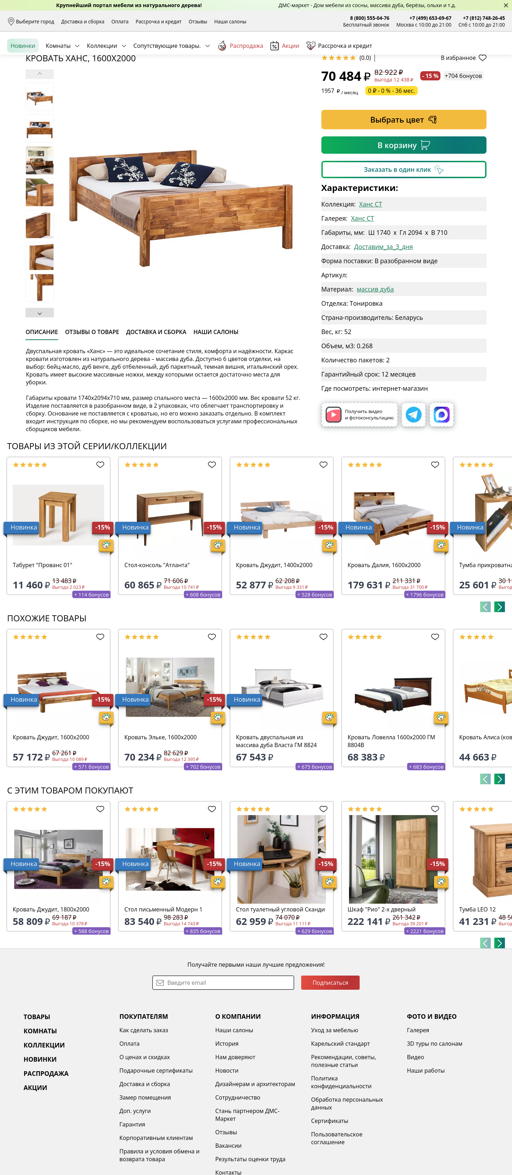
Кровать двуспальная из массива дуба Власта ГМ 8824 (276, 795)
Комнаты (58, 77)
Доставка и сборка (83, 21)
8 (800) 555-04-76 (369, 18)
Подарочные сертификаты (156, 1125)
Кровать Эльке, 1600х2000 (160, 792)
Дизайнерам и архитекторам (255, 1138)
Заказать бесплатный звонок (472, 77)
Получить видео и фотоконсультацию (360, 469)
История (226, 1098)
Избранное (463, 53)
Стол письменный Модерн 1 (163, 964)
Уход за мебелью (334, 1085)
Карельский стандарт (340, 1098)
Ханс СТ (370, 258)
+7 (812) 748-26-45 (484, 18)
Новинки (23, 77)
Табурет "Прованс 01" (42, 619)
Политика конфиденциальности (341, 1137)
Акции (284, 77)
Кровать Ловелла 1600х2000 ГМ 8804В (391, 795)
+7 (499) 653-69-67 (430, 18)
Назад (25, 94)
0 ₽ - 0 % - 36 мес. (391, 145)
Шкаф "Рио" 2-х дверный (382, 964)
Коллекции (102, 77)
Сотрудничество (237, 1152)
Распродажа (240, 78)
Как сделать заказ (143, 1085)
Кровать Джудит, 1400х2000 (274, 619)
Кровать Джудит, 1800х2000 (51, 964)
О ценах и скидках (144, 1111)
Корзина (494, 53)
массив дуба (375, 343)
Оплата (120, 21)
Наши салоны (230, 21)
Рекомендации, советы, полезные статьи (343, 1115)
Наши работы (426, 1125)
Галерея (418, 1085)
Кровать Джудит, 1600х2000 (51, 792)
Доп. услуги (135, 1165)
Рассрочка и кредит (159, 21)
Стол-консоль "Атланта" (157, 619)
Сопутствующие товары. (167, 77)
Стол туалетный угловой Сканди (280, 964)
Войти (434, 53)
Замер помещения (145, 1152)
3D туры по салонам (434, 1098)
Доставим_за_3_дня (383, 301)
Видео (415, 1111)
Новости (226, 1125)
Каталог (99, 53)
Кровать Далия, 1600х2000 (384, 619)
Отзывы (198, 21)
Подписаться (330, 1037)
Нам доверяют (235, 1111)
